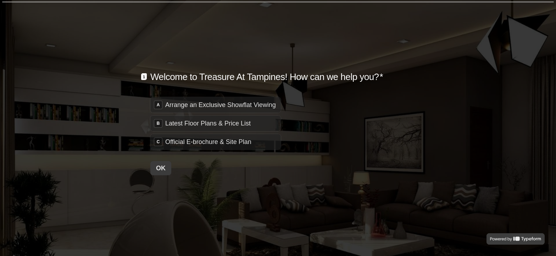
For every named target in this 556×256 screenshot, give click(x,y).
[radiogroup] (215, 123)
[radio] (215, 104)
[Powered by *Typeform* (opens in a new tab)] (515, 239)
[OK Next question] (160, 168)
